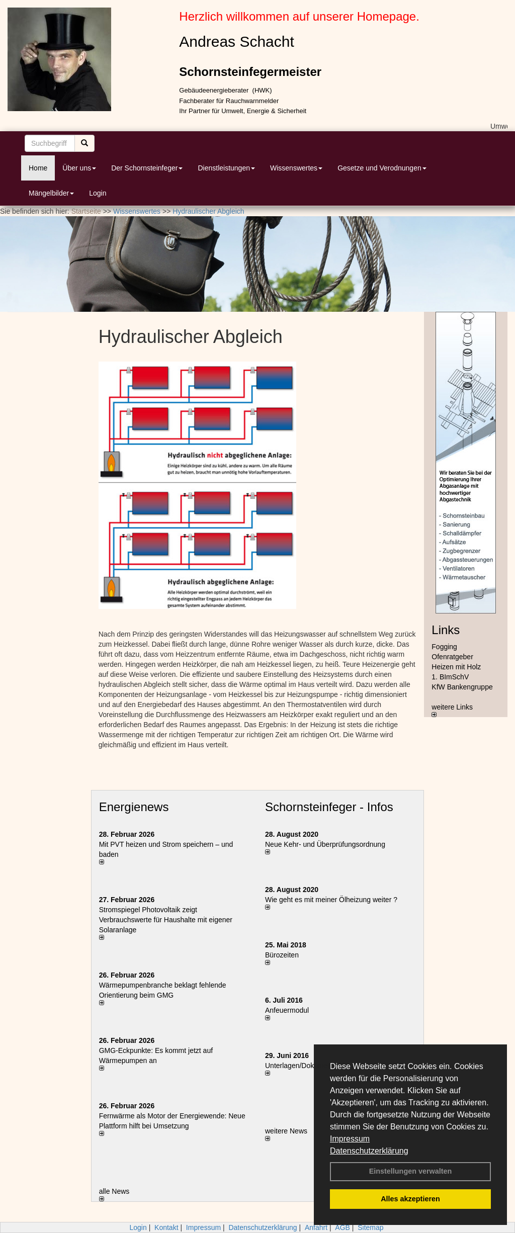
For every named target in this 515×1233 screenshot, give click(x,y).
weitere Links (452, 710)
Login (97, 193)
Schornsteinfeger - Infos (329, 807)
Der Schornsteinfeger (147, 168)
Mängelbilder (51, 193)
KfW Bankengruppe (462, 687)
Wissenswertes (296, 168)
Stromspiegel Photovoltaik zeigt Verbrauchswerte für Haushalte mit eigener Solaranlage (165, 920)
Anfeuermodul (287, 1010)
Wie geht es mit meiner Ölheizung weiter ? (331, 900)
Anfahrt (316, 1227)
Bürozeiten (282, 955)
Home (38, 168)
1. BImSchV (450, 677)
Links (446, 630)
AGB (342, 1227)
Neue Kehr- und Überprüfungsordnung (325, 844)
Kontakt (166, 1227)
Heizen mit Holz (456, 667)
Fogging (444, 647)
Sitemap (370, 1227)
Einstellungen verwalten (410, 1171)
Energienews (134, 807)
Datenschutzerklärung (369, 1151)
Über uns (79, 168)
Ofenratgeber (452, 657)
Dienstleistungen (226, 168)
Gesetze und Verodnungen (381, 168)
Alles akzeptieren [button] (410, 1199)
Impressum (350, 1138)
